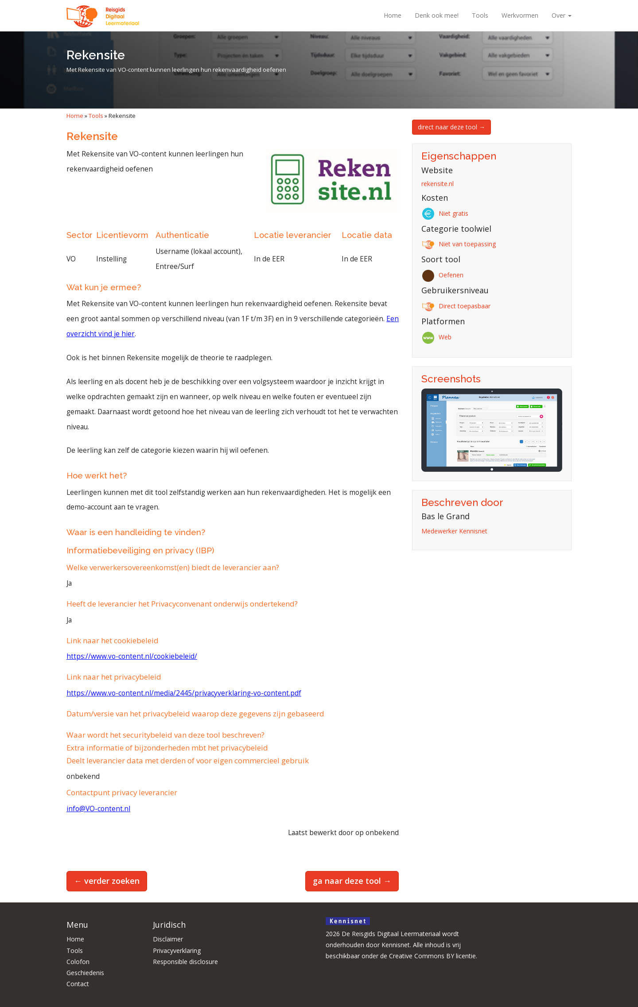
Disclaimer (168, 939)
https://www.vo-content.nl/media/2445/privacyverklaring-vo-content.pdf (183, 693)
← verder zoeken (107, 880)
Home (392, 15)
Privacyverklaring (177, 950)
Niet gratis (446, 213)
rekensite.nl (437, 183)
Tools (480, 15)
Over (562, 15)
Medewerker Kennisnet (454, 531)
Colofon (77, 961)
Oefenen (443, 275)
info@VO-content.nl (98, 808)
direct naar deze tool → (451, 127)
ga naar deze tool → (352, 880)
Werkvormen (520, 15)
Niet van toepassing (460, 244)
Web (437, 337)
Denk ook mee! (437, 15)
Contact (77, 984)
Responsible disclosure (185, 961)
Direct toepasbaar (457, 306)
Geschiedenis (85, 972)
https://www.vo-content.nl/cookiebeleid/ (131, 656)
